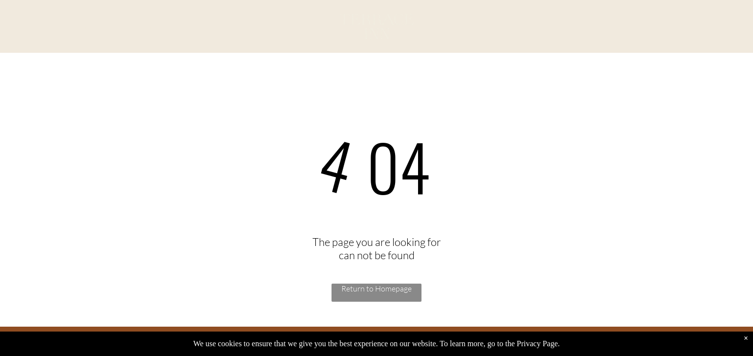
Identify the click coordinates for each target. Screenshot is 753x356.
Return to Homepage (376, 288)
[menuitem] (82, 26)
